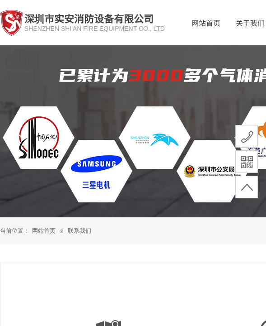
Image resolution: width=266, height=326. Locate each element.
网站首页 (205, 22)
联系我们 (79, 230)
